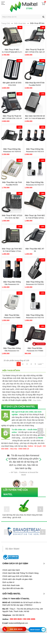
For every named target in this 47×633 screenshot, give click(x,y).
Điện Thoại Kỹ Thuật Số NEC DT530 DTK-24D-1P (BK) (35, 52)
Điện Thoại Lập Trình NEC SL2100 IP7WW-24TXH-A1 (35, 218)
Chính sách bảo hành (11, 570)
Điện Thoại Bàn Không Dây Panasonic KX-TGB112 (12, 284)
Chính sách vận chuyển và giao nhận (17, 579)
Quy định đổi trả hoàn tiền (12, 588)
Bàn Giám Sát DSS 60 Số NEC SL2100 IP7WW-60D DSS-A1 (35, 118)
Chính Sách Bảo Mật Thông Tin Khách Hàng (20, 573)
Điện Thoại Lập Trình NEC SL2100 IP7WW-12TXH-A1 (12, 251)
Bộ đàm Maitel (12, 549)
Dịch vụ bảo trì (8, 582)
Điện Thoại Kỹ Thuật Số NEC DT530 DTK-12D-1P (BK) (12, 118)
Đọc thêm (37, 400)
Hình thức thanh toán (11, 585)
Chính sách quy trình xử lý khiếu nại (17, 576)
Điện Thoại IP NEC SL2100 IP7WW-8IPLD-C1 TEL (12, 52)
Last (40, 364)
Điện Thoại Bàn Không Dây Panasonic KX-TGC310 (12, 350)
